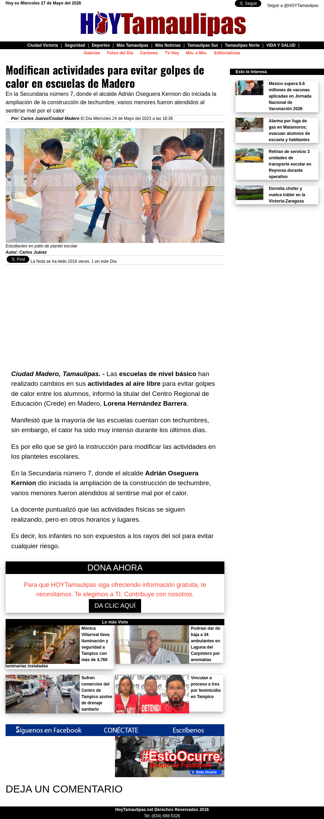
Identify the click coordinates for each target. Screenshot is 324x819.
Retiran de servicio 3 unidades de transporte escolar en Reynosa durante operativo (290, 164)
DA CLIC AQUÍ (115, 605)
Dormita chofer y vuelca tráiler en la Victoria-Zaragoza (287, 195)
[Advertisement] (115, 313)
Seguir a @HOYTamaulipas (292, 5)
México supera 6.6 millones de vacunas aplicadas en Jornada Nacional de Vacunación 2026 (290, 96)
